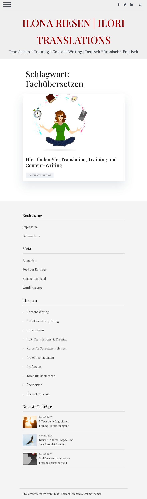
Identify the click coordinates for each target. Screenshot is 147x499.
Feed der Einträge (35, 269)
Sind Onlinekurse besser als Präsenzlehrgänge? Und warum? (54, 461)
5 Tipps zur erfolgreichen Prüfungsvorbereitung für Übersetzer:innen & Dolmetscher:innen (54, 424)
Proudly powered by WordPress (41, 494)
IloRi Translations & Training (47, 339)
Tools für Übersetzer (41, 376)
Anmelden (29, 260)
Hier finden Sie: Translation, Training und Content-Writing (71, 162)
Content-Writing (40, 175)
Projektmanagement (40, 358)
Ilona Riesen (35, 330)
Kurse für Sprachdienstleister (47, 348)
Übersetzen (34, 385)
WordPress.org (33, 288)
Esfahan (75, 494)
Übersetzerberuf (38, 394)
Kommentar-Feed (34, 279)
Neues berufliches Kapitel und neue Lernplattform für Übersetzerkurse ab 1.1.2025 (56, 442)
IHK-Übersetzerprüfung (43, 321)
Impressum (30, 227)
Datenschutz (31, 236)
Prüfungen (34, 367)
